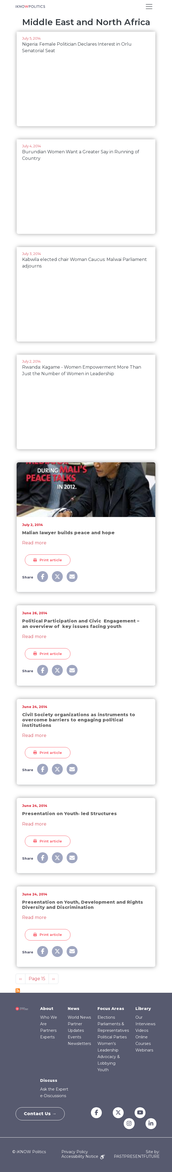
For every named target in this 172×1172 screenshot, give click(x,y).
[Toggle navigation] (149, 6)
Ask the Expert (54, 1089)
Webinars (144, 1050)
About (46, 1008)
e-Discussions (53, 1095)
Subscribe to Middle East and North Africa (18, 990)
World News (79, 1017)
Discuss (48, 1080)
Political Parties (112, 1037)
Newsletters (79, 1043)
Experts (47, 1037)
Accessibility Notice (83, 1156)
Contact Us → (40, 1113)
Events (74, 1037)
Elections (106, 1017)
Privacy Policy (74, 1151)
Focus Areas (110, 1008)
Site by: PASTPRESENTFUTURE (137, 1154)
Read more (34, 542)
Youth (103, 1069)
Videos (141, 1030)
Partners (48, 1030)
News (73, 1008)
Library (143, 1008)
